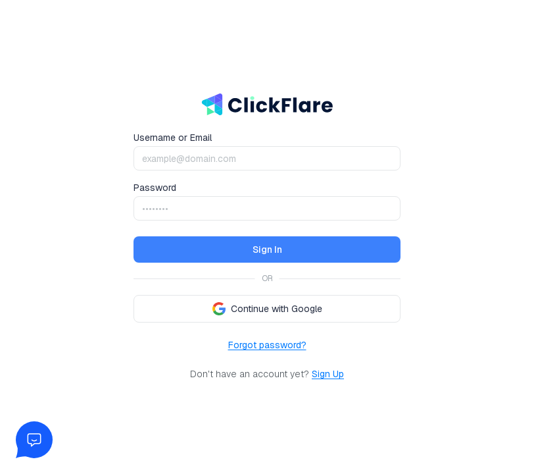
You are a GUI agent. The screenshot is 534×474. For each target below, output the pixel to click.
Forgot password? (267, 345)
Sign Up (328, 374)
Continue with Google (267, 308)
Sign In (267, 249)
